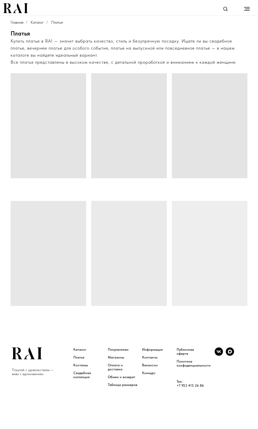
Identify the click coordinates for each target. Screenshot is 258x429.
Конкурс (148, 373)
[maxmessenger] (230, 354)
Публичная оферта (185, 351)
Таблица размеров (122, 385)
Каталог (37, 22)
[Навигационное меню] (247, 9)
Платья (78, 357)
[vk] (219, 354)
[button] (225, 8)
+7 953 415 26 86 (190, 385)
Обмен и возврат (121, 377)
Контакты (149, 357)
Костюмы (80, 365)
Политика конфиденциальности (194, 363)
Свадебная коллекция (82, 375)
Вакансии (150, 365)
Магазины (116, 357)
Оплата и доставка (115, 367)
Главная (17, 22)
